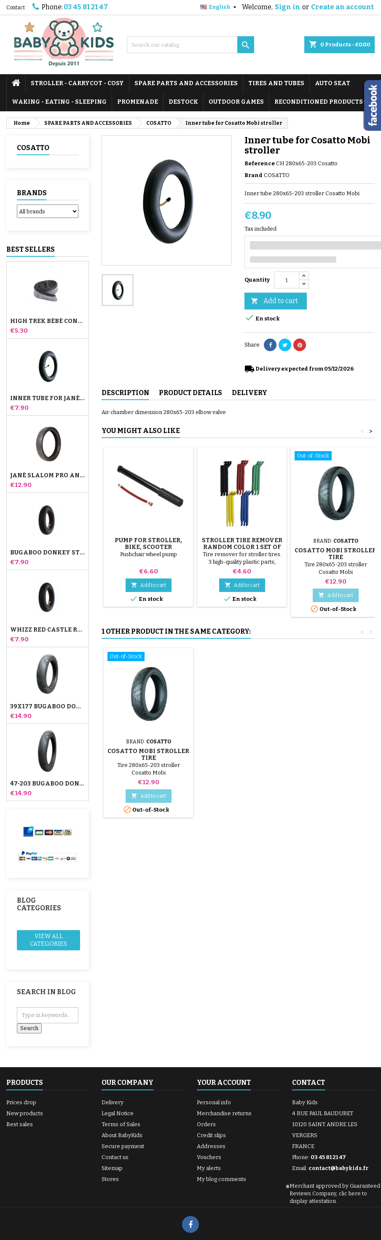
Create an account (342, 7)
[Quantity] (286, 280)
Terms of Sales (121, 1124)
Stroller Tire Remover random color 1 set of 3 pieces (242, 547)
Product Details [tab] (190, 393)
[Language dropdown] (219, 7)
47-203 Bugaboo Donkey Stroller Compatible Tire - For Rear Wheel (47, 783)
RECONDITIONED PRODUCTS (318, 101)
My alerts (209, 1168)
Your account (224, 1083)
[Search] (190, 44)
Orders (206, 1124)
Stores (110, 1179)
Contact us (115, 1157)
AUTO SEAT (332, 83)
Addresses (211, 1146)
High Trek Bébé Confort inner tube (47, 321)
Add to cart (274, 301)
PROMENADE (137, 101)
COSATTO (33, 148)
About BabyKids (122, 1135)
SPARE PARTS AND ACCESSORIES (186, 83)
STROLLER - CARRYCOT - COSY (77, 83)
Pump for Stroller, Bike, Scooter (148, 544)
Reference (259, 163)
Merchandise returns (224, 1113)
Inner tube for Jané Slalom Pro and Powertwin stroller (47, 398)
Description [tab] (125, 393)
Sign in (287, 7)
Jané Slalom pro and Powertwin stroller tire (47, 475)
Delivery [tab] (249, 393)
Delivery (112, 1102)
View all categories (48, 940)
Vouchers (209, 1157)
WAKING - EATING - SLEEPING (59, 101)
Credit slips (211, 1135)
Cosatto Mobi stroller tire (335, 554)
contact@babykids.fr (338, 1168)
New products (24, 1113)
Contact (15, 8)
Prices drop (21, 1102)
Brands (32, 193)
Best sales (19, 1124)
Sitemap (112, 1168)
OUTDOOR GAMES (236, 101)
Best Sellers (30, 249)
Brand (253, 175)
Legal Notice (118, 1113)
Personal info (214, 1102)
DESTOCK (183, 101)
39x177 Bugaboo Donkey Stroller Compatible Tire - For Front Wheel (47, 706)
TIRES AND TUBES (276, 83)
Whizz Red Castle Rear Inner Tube (47, 630)
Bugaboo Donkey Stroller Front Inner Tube (47, 552)
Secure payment (123, 1146)
